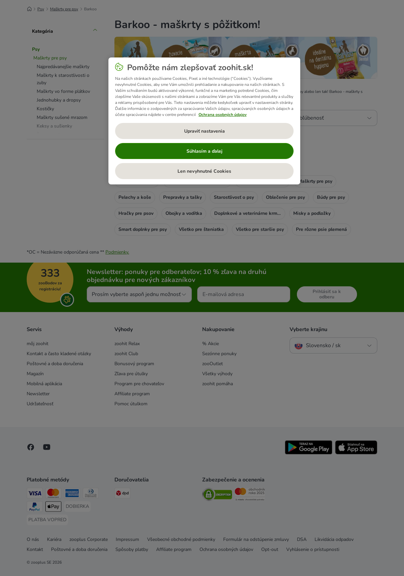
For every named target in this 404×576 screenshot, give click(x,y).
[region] (204, 120)
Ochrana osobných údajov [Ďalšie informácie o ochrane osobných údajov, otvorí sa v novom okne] (222, 114)
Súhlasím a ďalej (204, 151)
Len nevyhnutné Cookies (204, 171)
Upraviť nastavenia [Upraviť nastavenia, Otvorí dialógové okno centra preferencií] (204, 131)
